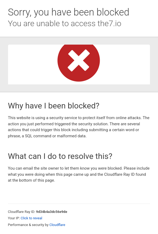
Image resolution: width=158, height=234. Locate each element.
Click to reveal (31, 218)
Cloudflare (57, 225)
